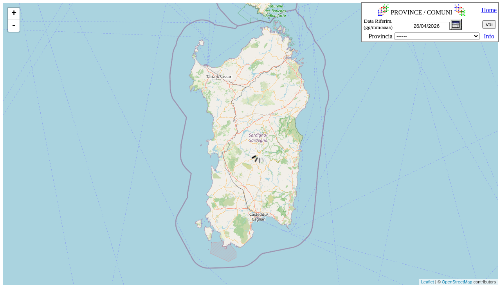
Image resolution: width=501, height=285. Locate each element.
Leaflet (427, 282)
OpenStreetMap (457, 282)
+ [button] (13, 14)
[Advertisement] (142, 267)
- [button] (13, 26)
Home (489, 10)
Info (489, 36)
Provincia (381, 36)
